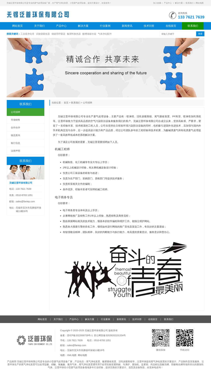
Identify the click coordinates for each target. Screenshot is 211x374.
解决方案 (179, 3)
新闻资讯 (127, 25)
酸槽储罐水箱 (89, 34)
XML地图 (71, 355)
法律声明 (15, 150)
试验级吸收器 (43, 34)
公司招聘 (87, 102)
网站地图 (200, 3)
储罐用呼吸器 (58, 34)
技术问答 (149, 25)
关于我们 (39, 25)
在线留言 (171, 25)
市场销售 (15, 119)
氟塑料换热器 (74, 34)
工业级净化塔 (27, 34)
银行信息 (15, 143)
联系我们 (190, 3)
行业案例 (105, 25)
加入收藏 (157, 3)
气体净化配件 (105, 34)
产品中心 (168, 3)
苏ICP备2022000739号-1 (80, 335)
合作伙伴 (15, 127)
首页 (66, 102)
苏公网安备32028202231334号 (110, 335)
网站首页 (17, 25)
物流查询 (15, 135)
